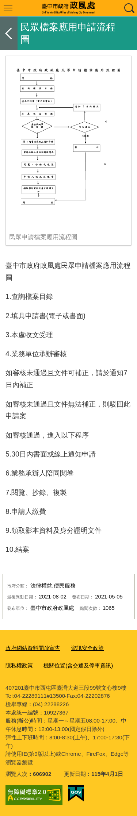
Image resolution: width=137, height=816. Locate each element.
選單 (8, 8)
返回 (9, 33)
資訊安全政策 (87, 648)
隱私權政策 (19, 665)
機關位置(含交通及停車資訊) (78, 665)
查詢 (129, 8)
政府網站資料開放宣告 (32, 648)
